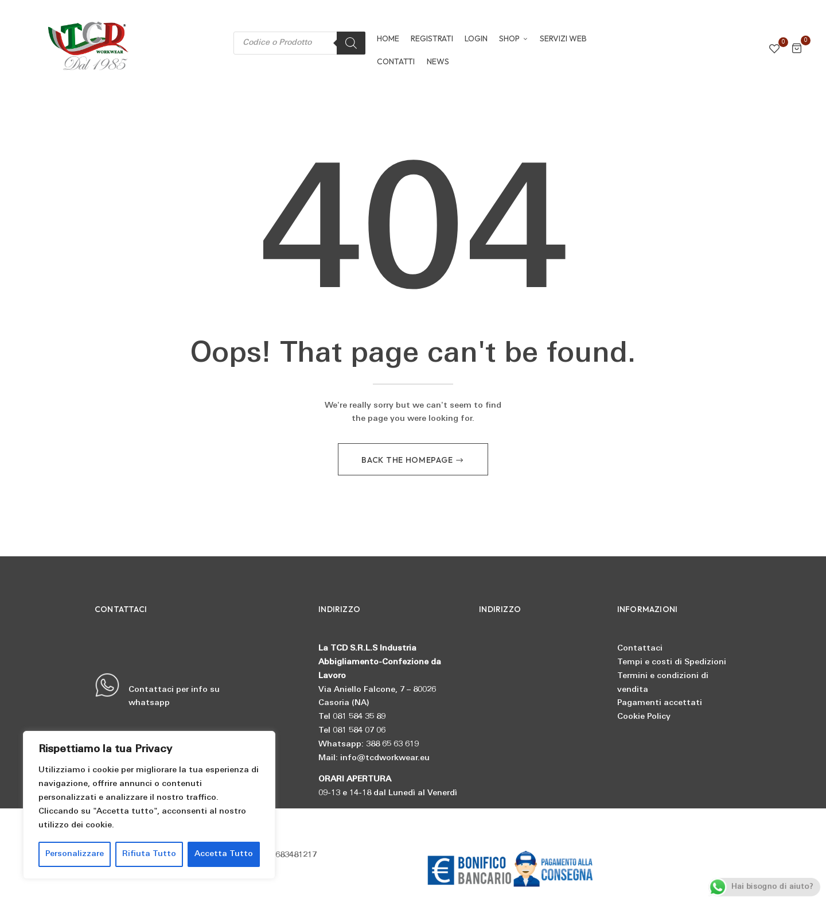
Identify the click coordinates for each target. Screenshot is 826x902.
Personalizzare (74, 854)
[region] (149, 805)
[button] (796, 50)
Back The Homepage (408, 460)
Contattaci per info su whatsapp (157, 690)
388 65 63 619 (392, 744)
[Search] (351, 43)
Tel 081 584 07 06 (351, 730)
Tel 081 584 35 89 (351, 717)
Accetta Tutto (223, 854)
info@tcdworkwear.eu (385, 758)
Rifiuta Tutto (149, 854)
